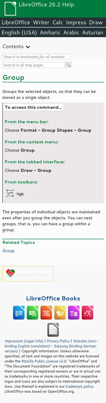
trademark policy (79, 386)
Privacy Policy (58, 340)
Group (8, 250)
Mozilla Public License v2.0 (44, 361)
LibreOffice (15, 22)
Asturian (92, 32)
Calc (57, 22)
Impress (76, 22)
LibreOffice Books (53, 298)
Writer (41, 22)
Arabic (71, 32)
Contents (13, 46)
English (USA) (19, 32)
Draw (96, 22)
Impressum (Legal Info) (24, 340)
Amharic (50, 32)
